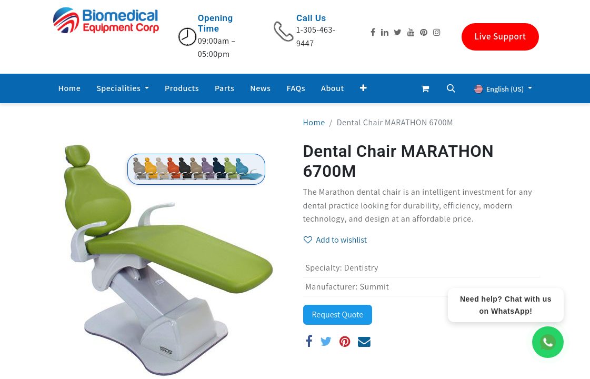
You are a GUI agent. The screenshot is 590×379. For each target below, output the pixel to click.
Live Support (500, 36)
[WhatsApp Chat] (548, 342)
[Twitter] (326, 341)
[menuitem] (70, 88)
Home (314, 122)
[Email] (364, 341)
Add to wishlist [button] (335, 239)
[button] (363, 88)
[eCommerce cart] (425, 88)
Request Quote (338, 314)
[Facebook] (309, 341)
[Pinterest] (345, 341)
